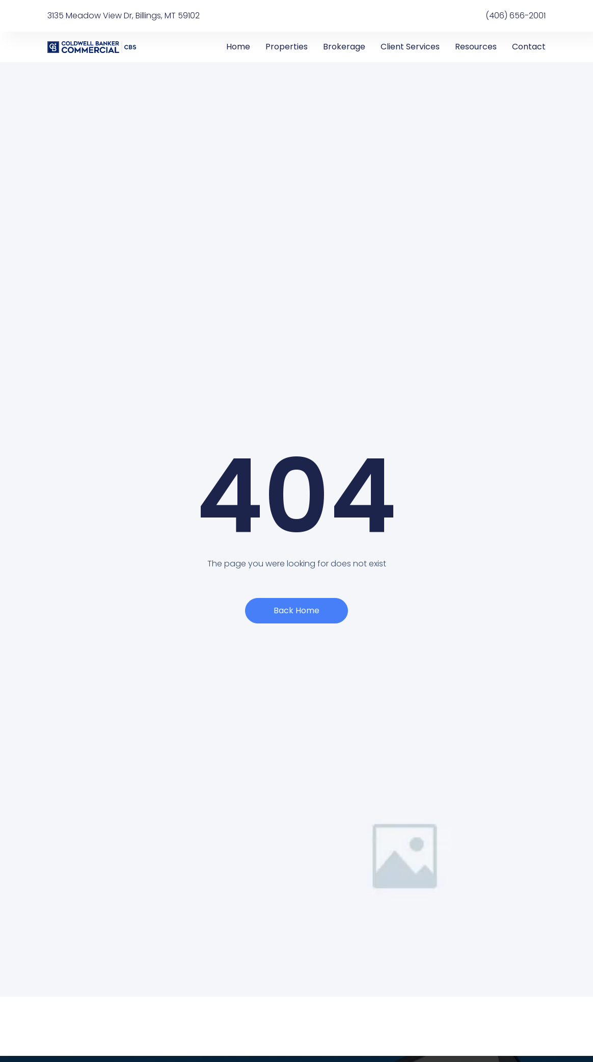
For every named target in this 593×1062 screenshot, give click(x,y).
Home (238, 46)
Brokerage (344, 46)
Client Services (410, 46)
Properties (286, 46)
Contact (529, 46)
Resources (476, 46)
